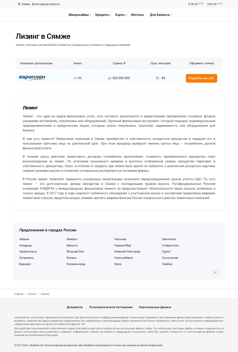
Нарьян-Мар (122, 245)
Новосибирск (123, 258)
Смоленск (169, 239)
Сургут (166, 251)
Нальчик (120, 239)
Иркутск (72, 245)
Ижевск (72, 239)
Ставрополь (170, 245)
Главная (18, 293)
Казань (72, 258)
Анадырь (25, 245)
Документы (75, 307)
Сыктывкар (170, 258)
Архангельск (28, 251)
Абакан (24, 239)
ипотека (137, 15)
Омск (118, 264)
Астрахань (26, 258)
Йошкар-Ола (75, 251)
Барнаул (25, 264)
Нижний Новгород (127, 251)
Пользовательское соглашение (111, 307)
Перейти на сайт (201, 78)
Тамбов (167, 264)
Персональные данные (155, 307)
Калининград (76, 264)
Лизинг (32, 293)
